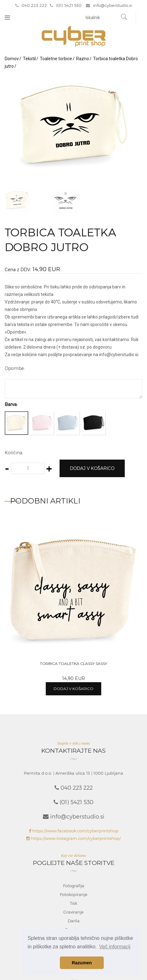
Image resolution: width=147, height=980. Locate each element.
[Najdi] (124, 17)
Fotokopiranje (73, 894)
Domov (12, 58)
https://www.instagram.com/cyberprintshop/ (73, 838)
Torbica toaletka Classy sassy (73, 663)
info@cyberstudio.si (109, 5)
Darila (74, 920)
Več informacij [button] (114, 946)
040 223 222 (31, 5)
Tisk (73, 903)
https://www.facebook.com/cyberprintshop (73, 830)
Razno (82, 58)
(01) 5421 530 (65, 5)
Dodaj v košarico (92, 468)
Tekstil (29, 58)
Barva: (11, 404)
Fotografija (73, 885)
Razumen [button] (82, 962)
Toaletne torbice (56, 58)
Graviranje (73, 911)
